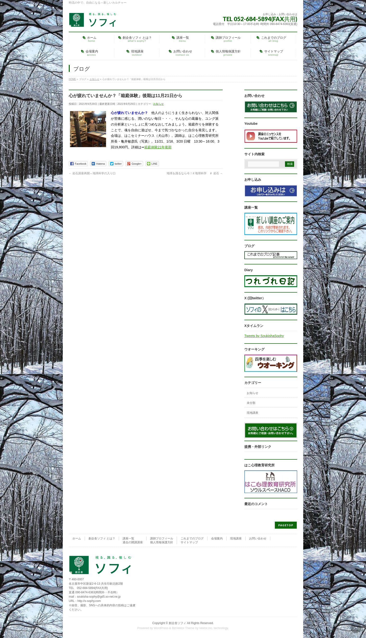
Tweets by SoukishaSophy (264, 336)
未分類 (251, 403)
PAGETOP (285, 525)
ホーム (76, 538)
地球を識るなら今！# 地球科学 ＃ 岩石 (195, 173)
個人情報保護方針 (161, 542)
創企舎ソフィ (177, 623)
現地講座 (252, 412)
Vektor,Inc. (206, 628)
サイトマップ (189, 542)
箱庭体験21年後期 (158, 147)
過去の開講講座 (133, 542)
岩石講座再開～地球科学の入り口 (92, 173)
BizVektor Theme (183, 628)
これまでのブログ (192, 538)
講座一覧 (128, 538)
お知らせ (158, 103)
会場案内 (217, 538)
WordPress (161, 628)
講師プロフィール (161, 538)
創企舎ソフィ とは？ (101, 538)
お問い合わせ (257, 538)
